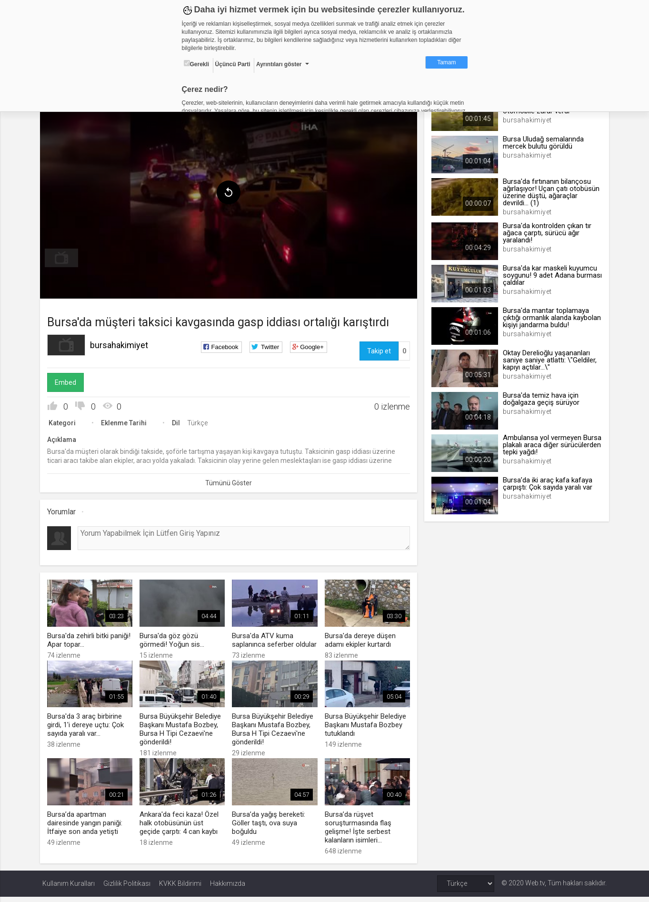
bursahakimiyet (121, 343)
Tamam (446, 62)
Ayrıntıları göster (279, 64)
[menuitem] (63, 256)
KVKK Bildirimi (180, 888)
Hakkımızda (227, 888)
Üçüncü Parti (232, 64)
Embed (68, 380)
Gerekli (197, 64)
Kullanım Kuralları (68, 888)
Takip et (378, 349)
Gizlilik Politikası (126, 888)
